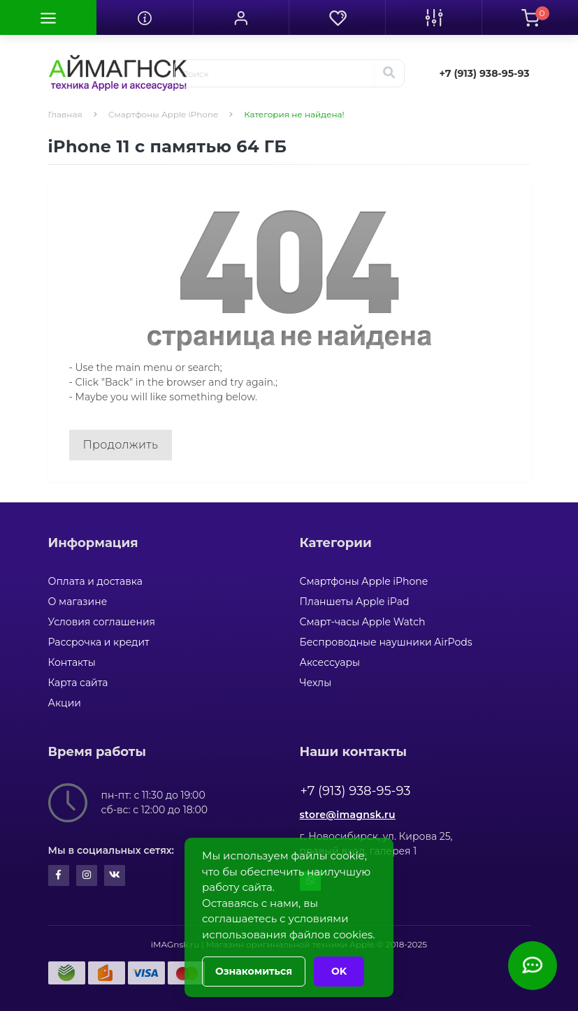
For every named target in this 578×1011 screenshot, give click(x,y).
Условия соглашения (102, 622)
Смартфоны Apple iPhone (163, 114)
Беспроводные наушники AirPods (386, 642)
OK (339, 971)
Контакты (72, 662)
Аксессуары (330, 662)
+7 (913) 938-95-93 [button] (356, 791)
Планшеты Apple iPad (355, 601)
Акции (64, 703)
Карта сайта (78, 682)
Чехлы (316, 682)
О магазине (78, 601)
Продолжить (121, 444)
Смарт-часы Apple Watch (363, 622)
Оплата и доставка (95, 581)
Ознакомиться (253, 971)
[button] (241, 17)
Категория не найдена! (294, 114)
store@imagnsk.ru (348, 814)
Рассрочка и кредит (99, 642)
